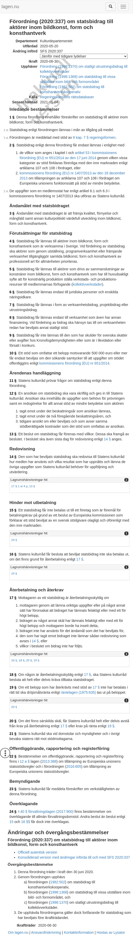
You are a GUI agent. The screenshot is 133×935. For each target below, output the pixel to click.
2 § (11, 145)
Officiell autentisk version (37, 852)
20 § (29, 660)
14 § (107, 439)
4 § (11, 241)
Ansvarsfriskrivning (46, 932)
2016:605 (73, 766)
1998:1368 (58, 892)
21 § (12, 734)
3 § (11, 213)
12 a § (25, 761)
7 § (11, 305)
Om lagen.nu (18, 932)
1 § (11, 117)
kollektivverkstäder (87, 284)
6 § (11, 292)
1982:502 (57, 882)
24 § (14, 539)
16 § (12, 554)
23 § (12, 789)
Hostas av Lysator (111, 932)
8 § (11, 317)
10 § (12, 353)
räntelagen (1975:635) (78, 692)
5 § (11, 269)
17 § (79, 559)
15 (11, 822)
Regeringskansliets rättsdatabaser (67, 97)
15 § (12, 510)
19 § (36, 660)
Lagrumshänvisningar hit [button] (28, 480)
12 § (12, 393)
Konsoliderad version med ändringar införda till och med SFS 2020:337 (74, 857)
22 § (12, 756)
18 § (21, 660)
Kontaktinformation (79, 932)
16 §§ (25, 822)
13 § (12, 434)
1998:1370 (58, 902)
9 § (11, 335)
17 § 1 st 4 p (19, 486)
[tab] (69, 480)
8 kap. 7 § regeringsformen (94, 137)
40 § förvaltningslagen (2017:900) (47, 812)
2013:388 (49, 761)
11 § (12, 381)
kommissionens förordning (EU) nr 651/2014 (74, 363)
